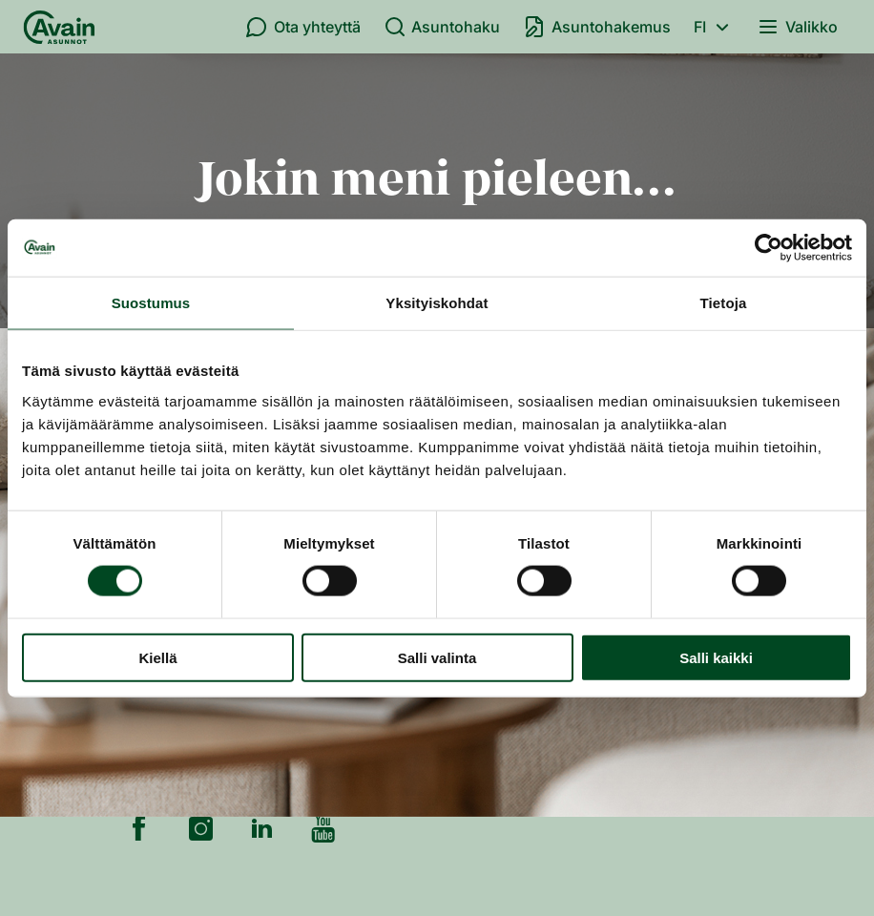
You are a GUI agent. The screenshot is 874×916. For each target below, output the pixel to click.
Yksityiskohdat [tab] (436, 303)
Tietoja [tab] (723, 303)
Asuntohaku (442, 26)
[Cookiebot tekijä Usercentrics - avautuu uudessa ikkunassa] (768, 248)
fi (714, 26)
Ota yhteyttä (303, 26)
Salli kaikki (716, 657)
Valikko (797, 26)
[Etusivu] (59, 26)
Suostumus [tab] (151, 303)
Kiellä (157, 657)
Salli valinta (437, 657)
